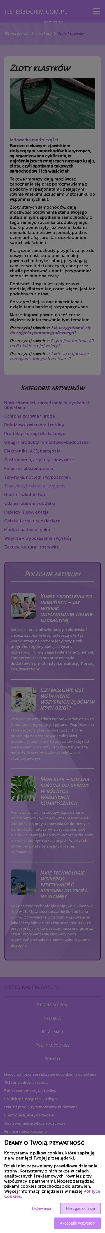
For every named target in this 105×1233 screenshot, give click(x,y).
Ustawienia (41, 1208)
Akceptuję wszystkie (77, 1223)
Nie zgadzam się (80, 1208)
